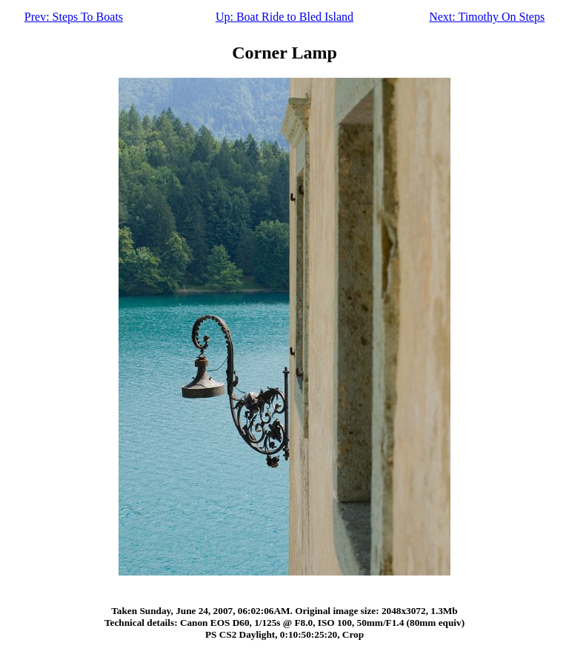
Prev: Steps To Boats (73, 16)
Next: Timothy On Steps (487, 16)
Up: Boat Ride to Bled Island (284, 16)
